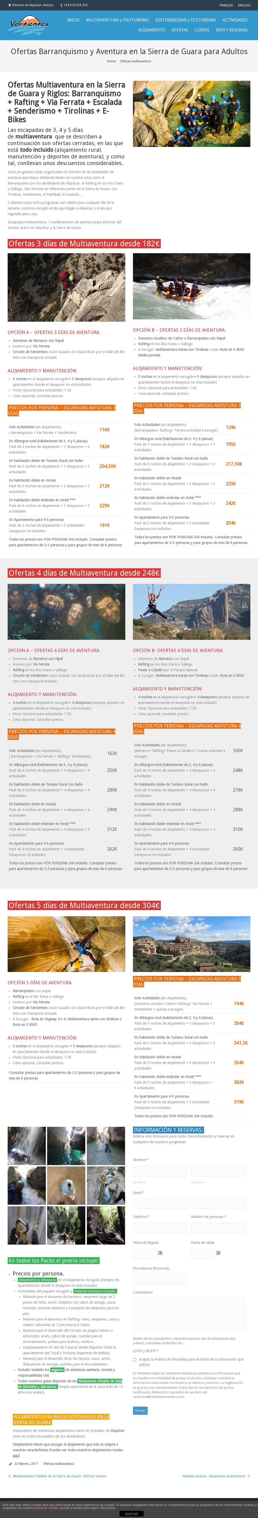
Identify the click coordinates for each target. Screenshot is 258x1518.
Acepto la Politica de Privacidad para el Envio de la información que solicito (191, 1362)
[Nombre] (160, 1171)
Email (138, 1193)
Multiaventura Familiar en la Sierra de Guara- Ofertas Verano (59, 1476)
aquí (16, 1456)
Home (111, 61)
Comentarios (143, 1292)
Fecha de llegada (146, 1243)
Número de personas (208, 1217)
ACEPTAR (131, 1513)
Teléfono (141, 1217)
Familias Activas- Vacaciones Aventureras (213, 1476)
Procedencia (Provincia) (151, 1268)
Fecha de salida (202, 1243)
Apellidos (198, 1182)
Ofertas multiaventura (135, 61)
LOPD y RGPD (146, 1351)
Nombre (140, 1160)
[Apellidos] (218, 1171)
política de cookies (46, 1508)
